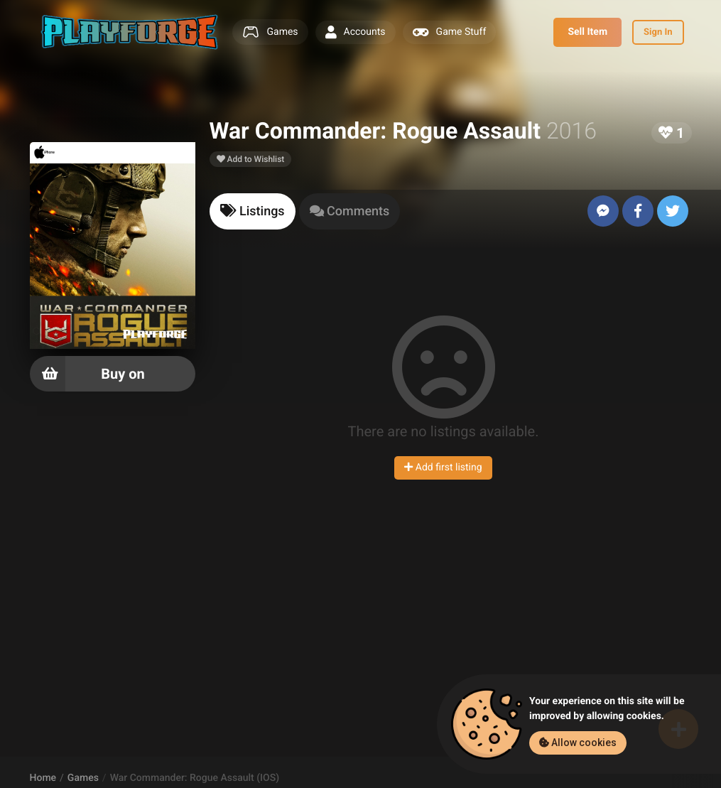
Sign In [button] (658, 32)
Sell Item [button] (587, 32)
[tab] (253, 211)
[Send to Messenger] (603, 211)
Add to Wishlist (251, 159)
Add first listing (443, 467)
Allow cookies (578, 742)
